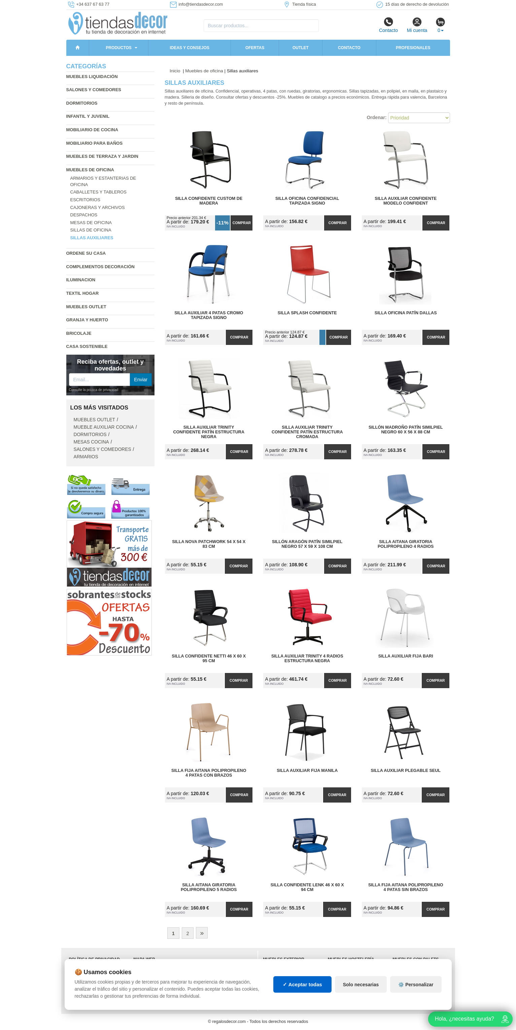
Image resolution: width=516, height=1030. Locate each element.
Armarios (86, 456)
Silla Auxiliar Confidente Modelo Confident (406, 201)
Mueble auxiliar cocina (104, 427)
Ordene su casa (86, 253)
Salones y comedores (94, 89)
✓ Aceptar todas (302, 984)
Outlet (301, 47)
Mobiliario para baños (94, 143)
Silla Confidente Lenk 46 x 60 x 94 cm (307, 887)
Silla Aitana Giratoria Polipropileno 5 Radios (209, 887)
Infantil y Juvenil (88, 116)
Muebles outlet (86, 306)
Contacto (388, 25)
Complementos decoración (100, 266)
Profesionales (413, 47)
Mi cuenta (417, 25)
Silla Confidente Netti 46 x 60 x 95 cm (209, 658)
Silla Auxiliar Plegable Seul (406, 770)
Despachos (84, 214)
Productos (118, 47)
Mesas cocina (91, 442)
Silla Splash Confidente (307, 313)
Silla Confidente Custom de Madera (208, 201)
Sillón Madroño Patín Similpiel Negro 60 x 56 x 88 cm (406, 429)
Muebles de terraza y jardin (102, 156)
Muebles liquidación (92, 76)
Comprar (242, 223)
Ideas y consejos (189, 47)
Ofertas (254, 47)
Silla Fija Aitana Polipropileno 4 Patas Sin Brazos (405, 887)
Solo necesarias (361, 984)
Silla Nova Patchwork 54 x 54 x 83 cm (208, 544)
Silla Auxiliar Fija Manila (307, 770)
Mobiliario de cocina (92, 129)
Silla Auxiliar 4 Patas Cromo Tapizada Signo (208, 315)
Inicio (175, 70)
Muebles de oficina (90, 169)
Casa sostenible (87, 346)
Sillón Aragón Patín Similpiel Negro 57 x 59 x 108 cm (307, 544)
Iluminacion (81, 279)
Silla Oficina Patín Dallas (406, 313)
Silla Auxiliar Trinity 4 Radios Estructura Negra (307, 658)
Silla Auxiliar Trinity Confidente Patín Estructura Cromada (307, 432)
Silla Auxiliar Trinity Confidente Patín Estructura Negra (208, 432)
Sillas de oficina (90, 230)
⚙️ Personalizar (415, 984)
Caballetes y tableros (98, 191)
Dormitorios (82, 103)
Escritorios (85, 199)
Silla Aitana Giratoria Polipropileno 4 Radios (406, 544)
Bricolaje (79, 333)
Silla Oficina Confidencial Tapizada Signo (307, 201)
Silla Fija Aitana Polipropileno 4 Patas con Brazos (208, 773)
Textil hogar (82, 293)
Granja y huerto (87, 319)
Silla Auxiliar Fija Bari (405, 656)
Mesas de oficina (91, 222)
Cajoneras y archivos (97, 207)
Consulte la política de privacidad (93, 390)
